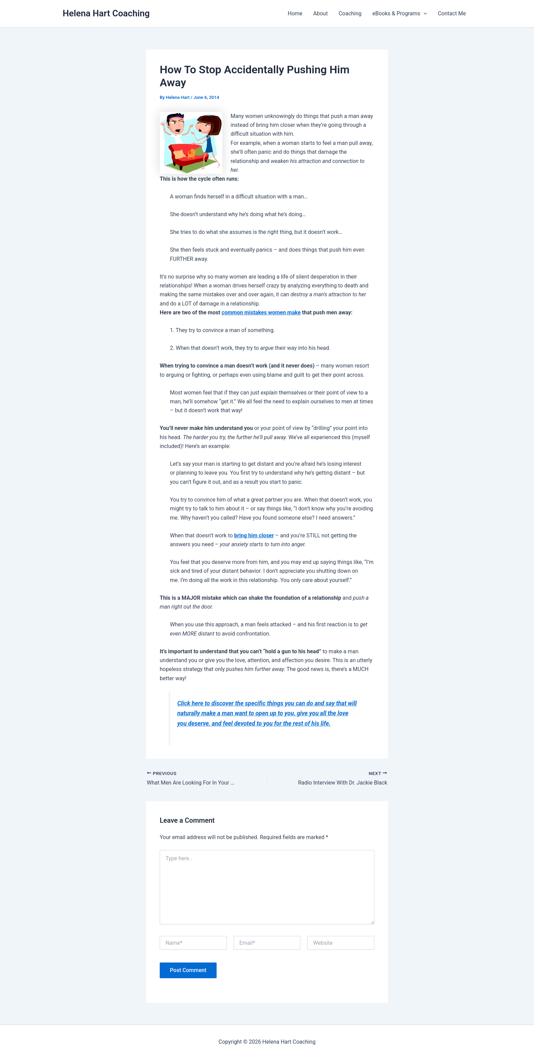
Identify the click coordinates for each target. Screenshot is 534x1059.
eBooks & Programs (400, 13)
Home (295, 13)
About (320, 13)
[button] (423, 13)
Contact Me (452, 13)
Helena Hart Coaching (106, 13)
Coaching (350, 13)
